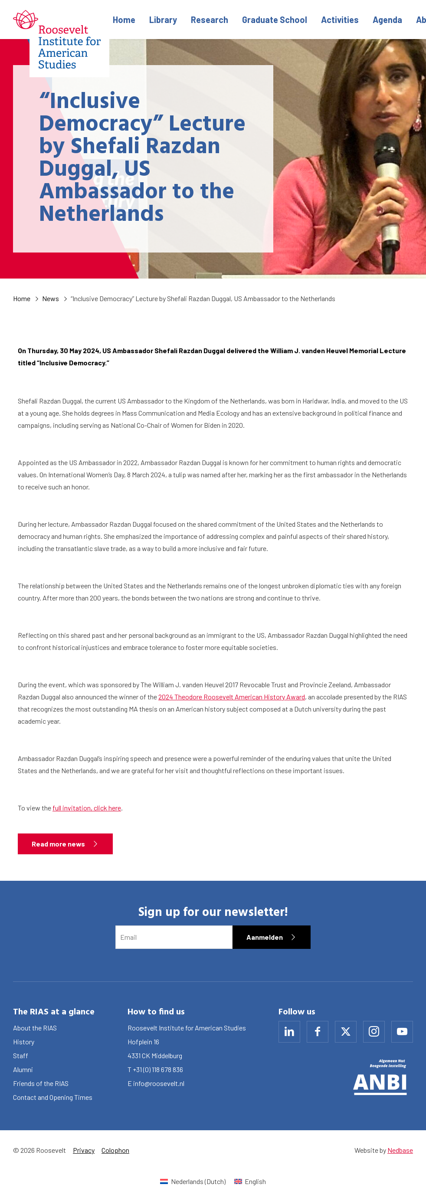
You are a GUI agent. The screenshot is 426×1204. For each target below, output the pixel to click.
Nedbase (400, 1150)
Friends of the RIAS (41, 1083)
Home (124, 19)
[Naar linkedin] (289, 1032)
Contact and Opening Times (52, 1097)
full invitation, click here (86, 808)
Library (163, 19)
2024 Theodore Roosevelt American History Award (231, 696)
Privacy (84, 1150)
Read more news (58, 844)
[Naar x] (346, 1032)
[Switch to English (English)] (250, 1181)
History (23, 1041)
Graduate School (274, 19)
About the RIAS (35, 1028)
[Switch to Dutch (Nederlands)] (192, 1181)
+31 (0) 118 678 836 (158, 1069)
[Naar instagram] (374, 1032)
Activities (340, 19)
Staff (20, 1055)
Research (209, 19)
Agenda (387, 19)
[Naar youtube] (402, 1032)
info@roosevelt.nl (158, 1083)
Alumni (23, 1069)
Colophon (115, 1150)
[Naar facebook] (317, 1032)
